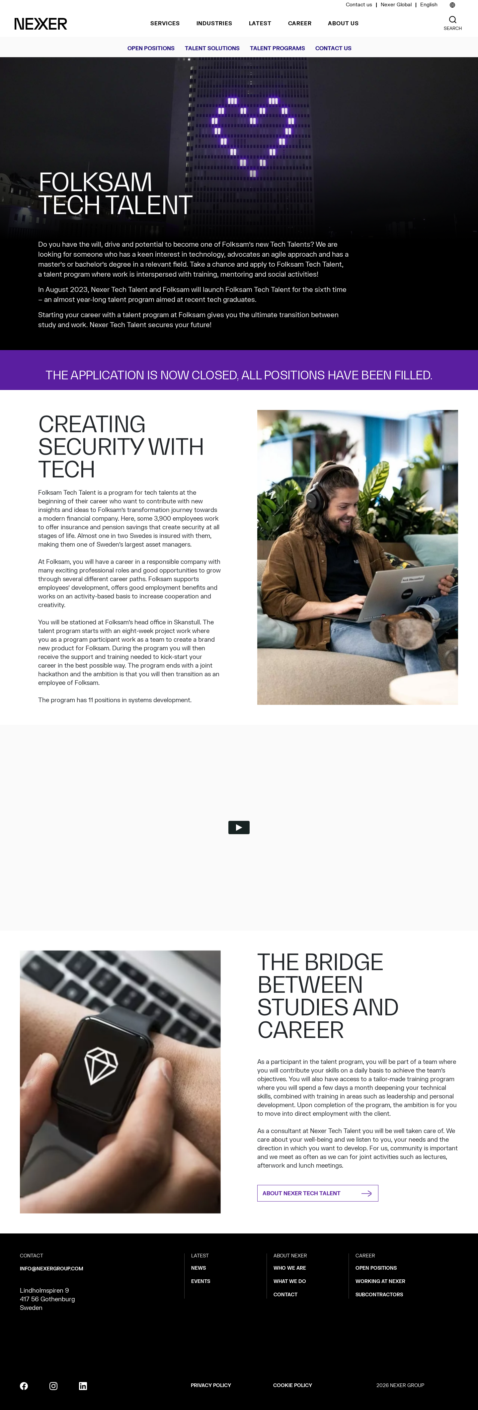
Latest (260, 23)
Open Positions (151, 48)
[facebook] (24, 1386)
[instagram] (53, 1386)
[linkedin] (83, 1386)
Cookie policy (292, 1385)
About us (343, 23)
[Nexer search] (453, 20)
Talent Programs (277, 48)
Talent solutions (212, 48)
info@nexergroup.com (51, 1269)
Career (300, 23)
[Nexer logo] (41, 24)
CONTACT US (333, 48)
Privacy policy (211, 1385)
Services (165, 23)
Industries (214, 23)
